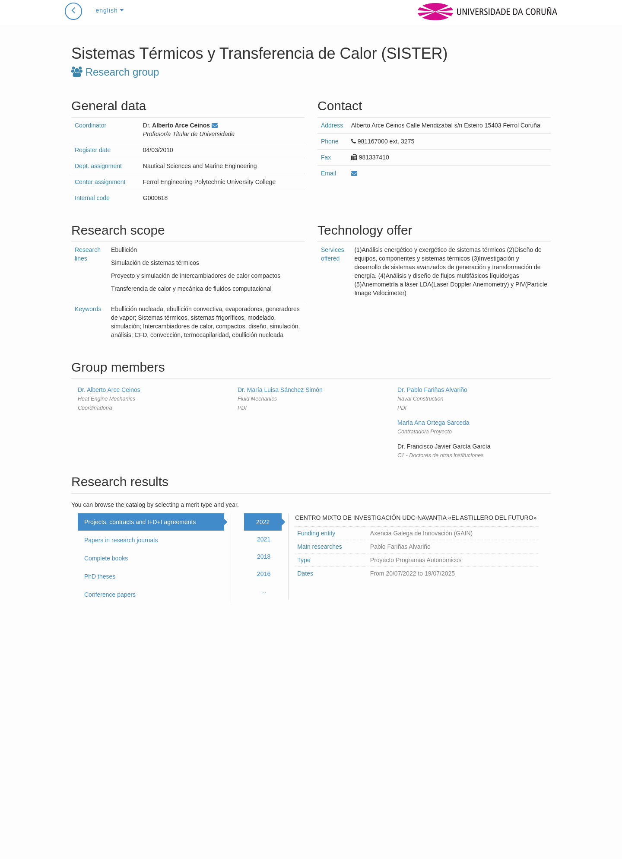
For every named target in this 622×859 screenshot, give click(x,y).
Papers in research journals (121, 540)
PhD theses (99, 576)
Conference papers (110, 594)
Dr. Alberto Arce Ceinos (109, 389)
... (264, 591)
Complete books (106, 558)
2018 (263, 556)
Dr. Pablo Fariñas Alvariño (432, 389)
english (109, 19)
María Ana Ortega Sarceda (433, 422)
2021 (263, 539)
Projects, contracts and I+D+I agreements (140, 522)
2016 (263, 573)
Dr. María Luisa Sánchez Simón (280, 389)
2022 (263, 522)
